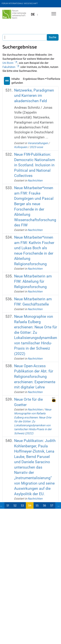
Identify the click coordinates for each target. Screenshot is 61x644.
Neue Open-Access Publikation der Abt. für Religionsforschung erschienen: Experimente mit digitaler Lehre (34, 376)
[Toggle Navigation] (53, 14)
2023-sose (36, 147)
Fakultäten (11, 67)
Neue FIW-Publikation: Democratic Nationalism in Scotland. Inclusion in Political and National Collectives (34, 165)
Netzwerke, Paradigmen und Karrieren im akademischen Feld (34, 95)
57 (51, 505)
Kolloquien (20, 147)
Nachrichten (35, 180)
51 (8, 505)
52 (15, 505)
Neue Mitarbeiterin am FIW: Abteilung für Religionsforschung (33, 281)
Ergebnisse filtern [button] (33, 78)
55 (37, 505)
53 (22, 505)
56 (44, 505)
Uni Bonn (10, 62)
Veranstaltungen (38, 143)
